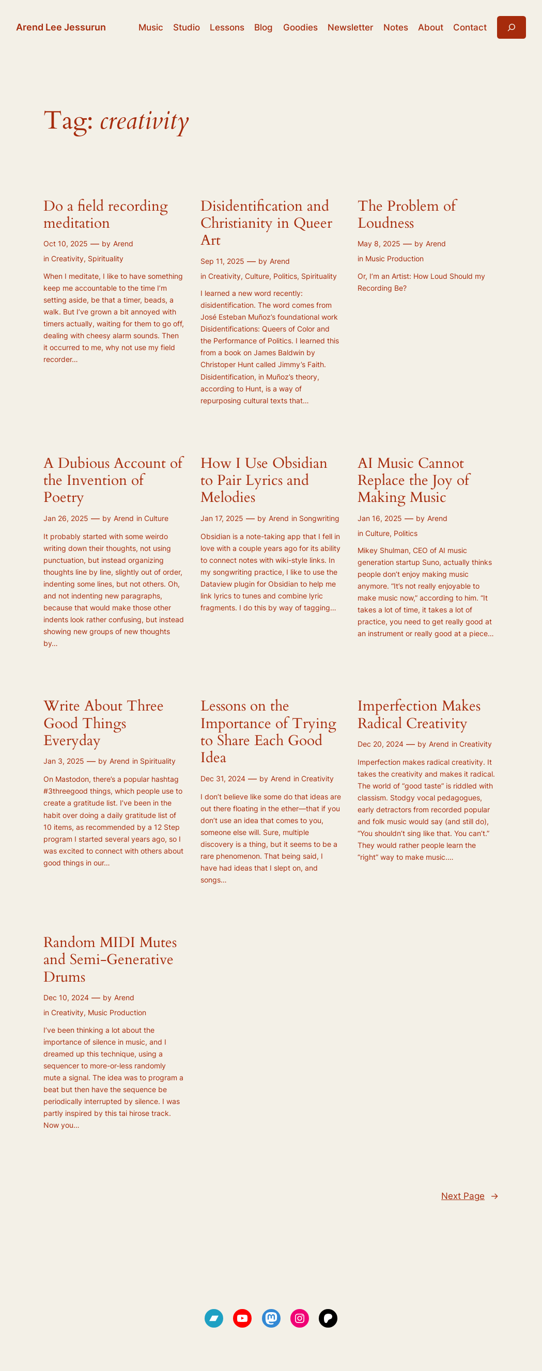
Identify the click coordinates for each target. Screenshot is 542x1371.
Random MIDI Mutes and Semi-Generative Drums (110, 960)
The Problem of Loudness (407, 215)
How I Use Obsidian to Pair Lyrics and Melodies (264, 481)
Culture (257, 276)
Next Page (470, 1196)
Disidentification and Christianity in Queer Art (266, 223)
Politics (285, 276)
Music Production (394, 258)
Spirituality (105, 258)
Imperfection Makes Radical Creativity (419, 715)
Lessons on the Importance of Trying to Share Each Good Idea (268, 732)
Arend (123, 243)
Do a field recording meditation (105, 215)
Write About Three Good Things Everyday (103, 723)
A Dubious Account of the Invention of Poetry (112, 481)
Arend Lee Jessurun (61, 27)
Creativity (67, 258)
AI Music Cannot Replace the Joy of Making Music (413, 481)
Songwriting (319, 518)
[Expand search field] (511, 27)
